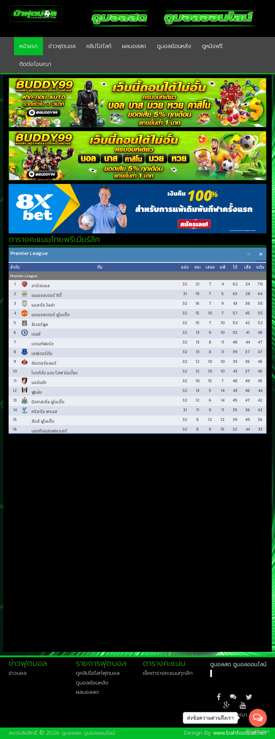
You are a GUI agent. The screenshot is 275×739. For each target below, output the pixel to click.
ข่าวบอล (17, 673)
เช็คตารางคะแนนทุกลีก (168, 673)
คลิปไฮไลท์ (98, 46)
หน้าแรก (28, 46)
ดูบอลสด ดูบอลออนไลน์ (238, 664)
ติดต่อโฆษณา (35, 64)
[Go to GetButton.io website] (257, 731)
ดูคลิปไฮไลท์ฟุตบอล (98, 673)
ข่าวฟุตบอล (62, 46)
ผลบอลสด (134, 46)
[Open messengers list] (258, 718)
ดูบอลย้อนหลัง (174, 46)
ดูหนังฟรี (212, 46)
